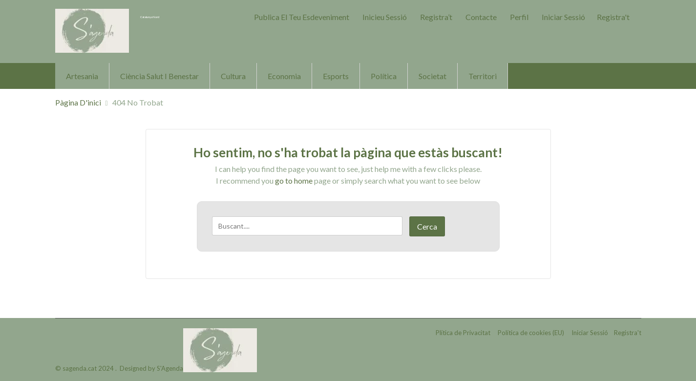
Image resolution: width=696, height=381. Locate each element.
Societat (432, 76)
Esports (336, 76)
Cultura (233, 76)
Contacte (481, 16)
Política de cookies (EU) (531, 334)
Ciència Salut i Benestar (159, 76)
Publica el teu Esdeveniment (301, 16)
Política (384, 76)
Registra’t (436, 16)
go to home (294, 180)
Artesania (82, 76)
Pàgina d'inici (78, 102)
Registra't (613, 16)
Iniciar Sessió (563, 16)
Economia (284, 76)
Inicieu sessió (384, 16)
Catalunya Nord (170, 16)
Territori (482, 76)
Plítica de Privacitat (463, 334)
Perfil (519, 16)
